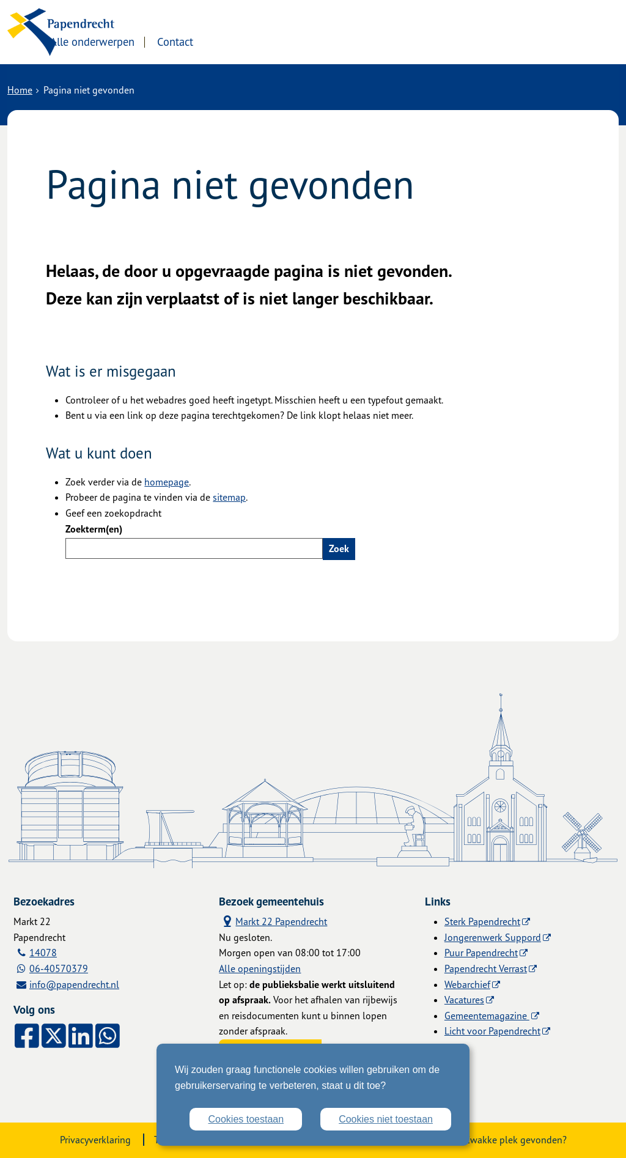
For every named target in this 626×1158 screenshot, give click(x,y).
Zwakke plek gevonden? (516, 1140)
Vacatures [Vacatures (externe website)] (464, 1000)
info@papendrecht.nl (74, 984)
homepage (166, 482)
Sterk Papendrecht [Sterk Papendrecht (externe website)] (482, 921)
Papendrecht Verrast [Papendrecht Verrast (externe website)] (485, 968)
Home (19, 90)
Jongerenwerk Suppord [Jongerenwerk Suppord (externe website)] (492, 937)
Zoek (339, 548)
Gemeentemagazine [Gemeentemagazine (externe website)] (486, 1015)
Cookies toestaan (246, 1119)
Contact (269, 40)
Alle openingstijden (260, 968)
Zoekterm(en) (93, 529)
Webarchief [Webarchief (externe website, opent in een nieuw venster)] (467, 984)
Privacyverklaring (95, 1140)
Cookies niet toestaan (386, 1119)
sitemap (229, 497)
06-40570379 (58, 968)
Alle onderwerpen (186, 40)
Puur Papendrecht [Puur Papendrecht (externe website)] (481, 952)
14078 (43, 952)
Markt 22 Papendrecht (273, 921)
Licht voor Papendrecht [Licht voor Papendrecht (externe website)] (492, 1031)
